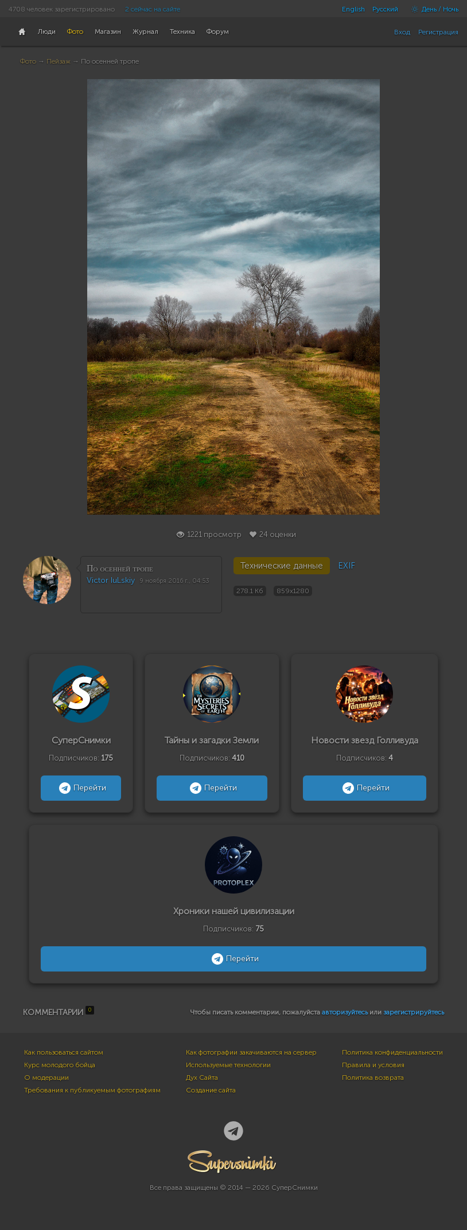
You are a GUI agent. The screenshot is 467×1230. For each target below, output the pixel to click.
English (353, 9)
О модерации (46, 1078)
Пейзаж (58, 61)
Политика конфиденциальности (392, 1052)
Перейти (81, 788)
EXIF (346, 566)
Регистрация (438, 32)
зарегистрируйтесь (413, 1012)
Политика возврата (373, 1078)
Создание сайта (211, 1090)
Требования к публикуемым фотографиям (92, 1090)
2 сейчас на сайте (152, 9)
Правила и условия (373, 1065)
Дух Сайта (202, 1078)
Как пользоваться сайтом (63, 1052)
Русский (385, 9)
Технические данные (281, 566)
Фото (28, 61)
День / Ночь (432, 9)
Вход (402, 32)
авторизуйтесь (345, 1012)
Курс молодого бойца (59, 1065)
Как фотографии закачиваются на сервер (251, 1052)
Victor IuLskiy (111, 580)
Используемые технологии (228, 1065)
